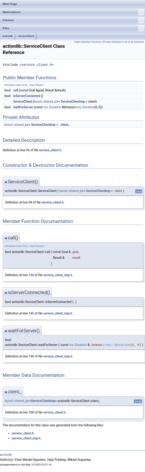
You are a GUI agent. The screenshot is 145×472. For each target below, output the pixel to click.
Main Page (10, 4)
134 (31, 275)
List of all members (133, 42)
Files (73, 28)
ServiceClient (26, 36)
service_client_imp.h (57, 275)
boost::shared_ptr (46, 101)
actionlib (7, 36)
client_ (65, 124)
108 (31, 412)
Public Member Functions (87, 42)
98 (30, 202)
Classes (73, 20)
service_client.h (37, 65)
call (15, 90)
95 (28, 150)
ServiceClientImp (73, 101)
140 (31, 356)
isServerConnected (26, 96)
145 (31, 313)
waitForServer (23, 107)
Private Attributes (112, 42)
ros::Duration (52, 107)
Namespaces (73, 12)
